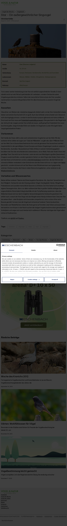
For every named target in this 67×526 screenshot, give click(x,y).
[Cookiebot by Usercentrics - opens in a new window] (57, 245)
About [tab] (55, 250)
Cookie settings (33, 279)
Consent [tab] (11, 250)
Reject (12, 279)
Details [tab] (33, 250)
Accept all (55, 279)
